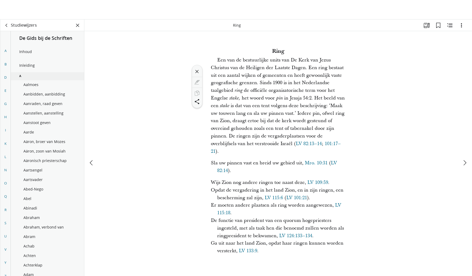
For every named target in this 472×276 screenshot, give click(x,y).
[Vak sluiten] (78, 25)
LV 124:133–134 (295, 235)
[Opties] (461, 25)
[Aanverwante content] (450, 25)
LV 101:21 (296, 197)
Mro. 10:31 (316, 163)
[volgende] (464, 143)
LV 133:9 (248, 251)
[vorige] (91, 143)
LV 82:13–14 (309, 143)
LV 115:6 (274, 197)
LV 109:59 (317, 182)
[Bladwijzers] (438, 25)
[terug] (6, 25)
